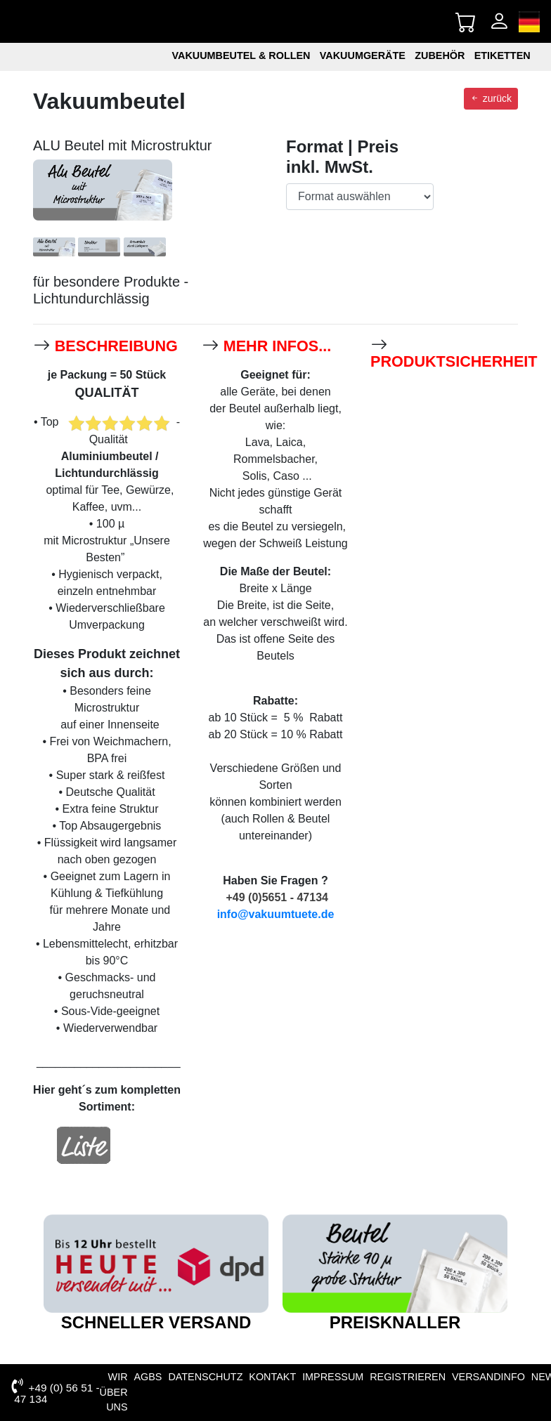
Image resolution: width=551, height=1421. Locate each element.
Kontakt (272, 1376)
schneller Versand (156, 1322)
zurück (491, 98)
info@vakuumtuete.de (276, 914)
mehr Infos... (277, 346)
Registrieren (408, 1376)
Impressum (332, 1376)
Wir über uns (114, 1392)
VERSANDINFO (488, 1376)
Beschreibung (116, 346)
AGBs (148, 1376)
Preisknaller (395, 1322)
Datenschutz (205, 1376)
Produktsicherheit (454, 361)
